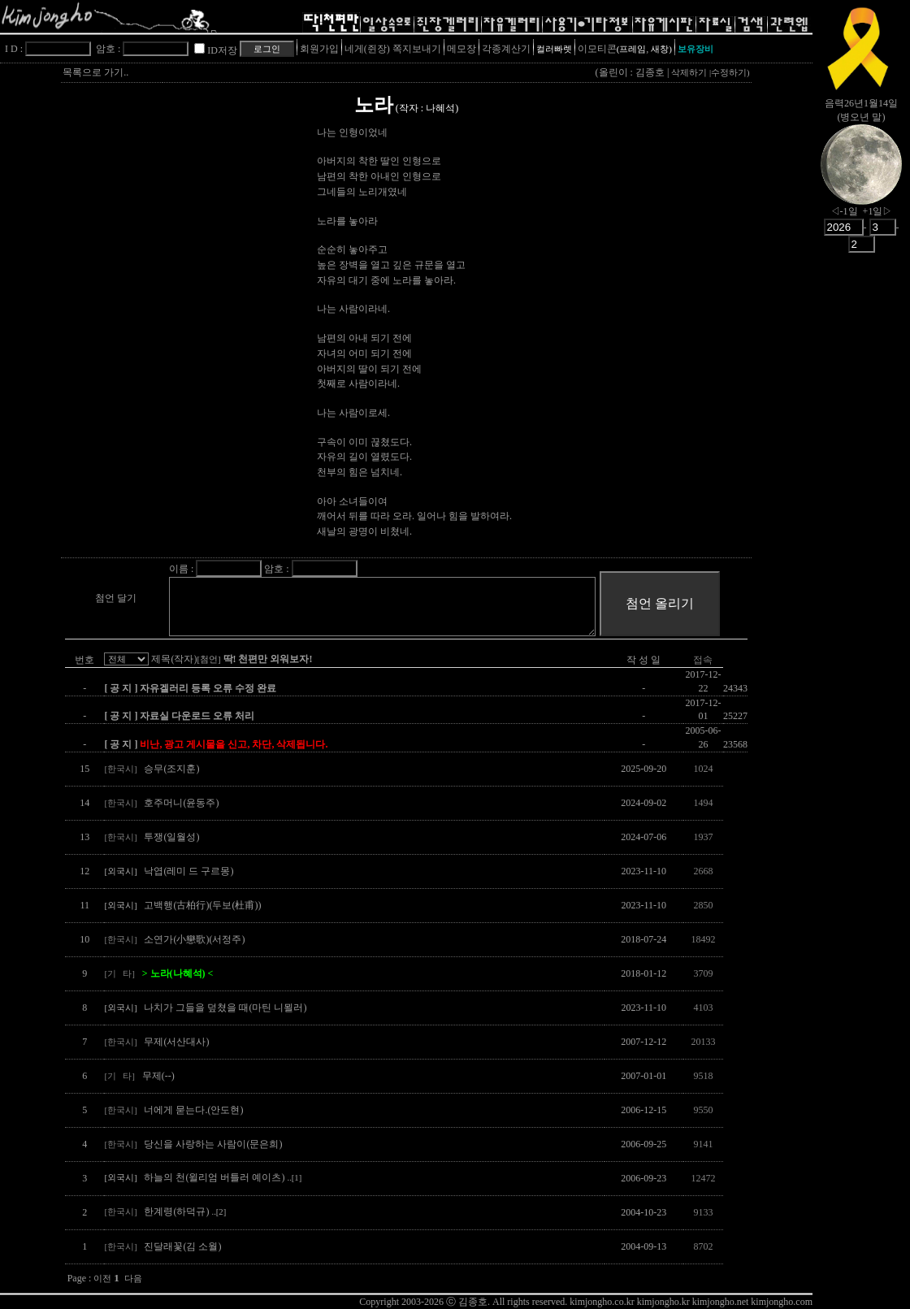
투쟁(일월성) (171, 837)
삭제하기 (689, 72)
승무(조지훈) (171, 768)
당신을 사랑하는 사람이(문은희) (213, 1144)
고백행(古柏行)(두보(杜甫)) (202, 905)
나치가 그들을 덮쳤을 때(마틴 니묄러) (225, 1007)
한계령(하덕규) (185, 1211)
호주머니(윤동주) (181, 802)
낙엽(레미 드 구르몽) (188, 871)
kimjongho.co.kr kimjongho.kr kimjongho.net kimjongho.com (691, 1301)
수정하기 (729, 72)
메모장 (461, 48)
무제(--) (158, 1075)
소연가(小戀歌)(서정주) (194, 939)
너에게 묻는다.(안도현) (193, 1110)
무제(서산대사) (176, 1041)
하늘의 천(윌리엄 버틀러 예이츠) (222, 1177)
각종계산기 (506, 48)
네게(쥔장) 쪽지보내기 (392, 48)
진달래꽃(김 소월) (182, 1246)
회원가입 (319, 48)
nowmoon (861, 178)
